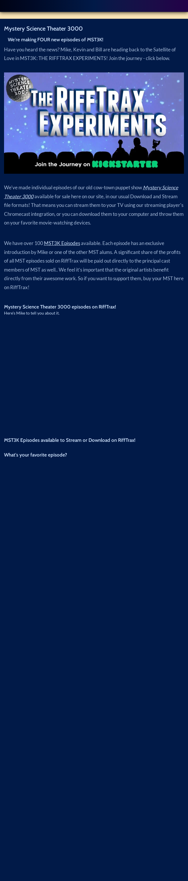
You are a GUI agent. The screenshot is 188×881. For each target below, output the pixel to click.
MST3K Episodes (62, 243)
